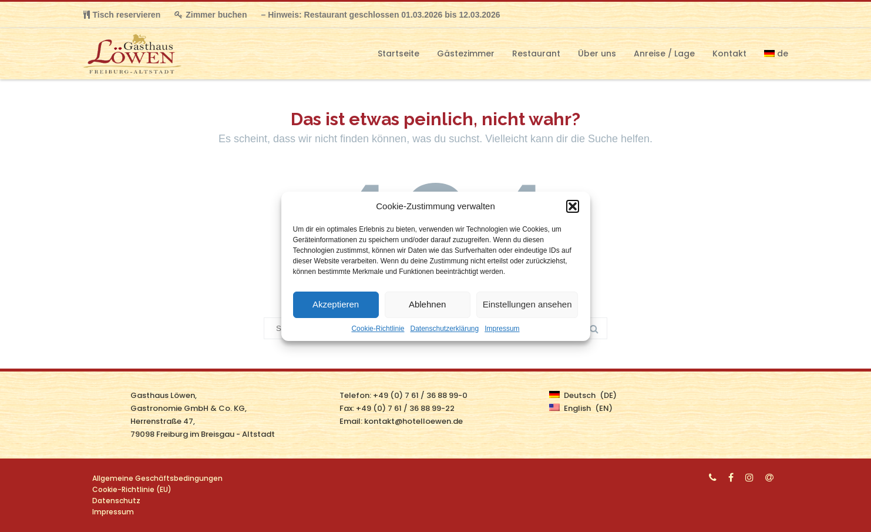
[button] (573, 206)
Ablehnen (427, 304)
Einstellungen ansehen (527, 304)
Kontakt (729, 53)
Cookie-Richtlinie (377, 328)
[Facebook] (730, 477)
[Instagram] (749, 477)
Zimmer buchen (210, 14)
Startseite (398, 53)
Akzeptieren (335, 304)
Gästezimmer (466, 53)
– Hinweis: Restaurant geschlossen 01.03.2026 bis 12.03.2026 (380, 14)
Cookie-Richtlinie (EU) (131, 489)
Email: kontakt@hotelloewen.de (401, 421)
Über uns (597, 53)
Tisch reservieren (122, 14)
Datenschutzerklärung (444, 328)
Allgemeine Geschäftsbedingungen (157, 478)
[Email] (769, 477)
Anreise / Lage (664, 53)
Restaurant (536, 53)
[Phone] (712, 477)
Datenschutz (116, 501)
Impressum (502, 328)
